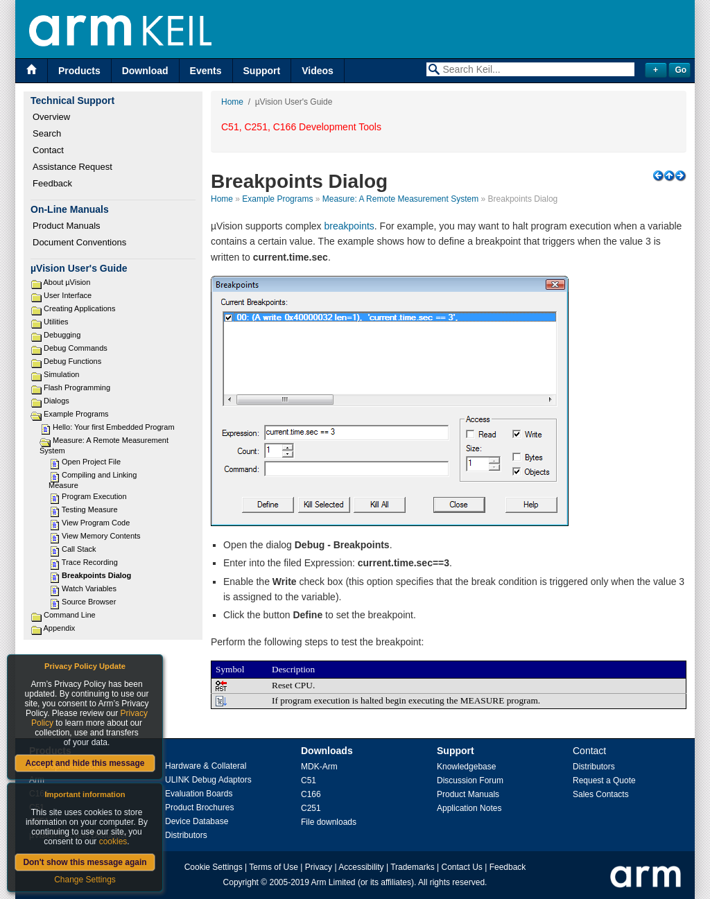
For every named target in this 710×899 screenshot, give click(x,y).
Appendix (59, 628)
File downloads (328, 822)
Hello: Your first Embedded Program (113, 427)
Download (145, 70)
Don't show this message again (84, 862)
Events (206, 70)
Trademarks (412, 867)
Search (47, 133)
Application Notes (469, 808)
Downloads (327, 750)
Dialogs (56, 400)
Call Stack (79, 549)
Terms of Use (273, 867)
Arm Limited (333, 882)
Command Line (70, 615)
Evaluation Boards (198, 793)
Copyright (241, 882)
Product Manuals (67, 225)
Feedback (52, 183)
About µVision (66, 282)
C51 (308, 780)
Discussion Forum (470, 780)
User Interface (68, 295)
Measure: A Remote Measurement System (400, 199)
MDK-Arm (319, 766)
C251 (311, 808)
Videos (318, 70)
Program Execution (94, 496)
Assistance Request (72, 167)
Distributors (186, 835)
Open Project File (91, 461)
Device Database (196, 821)
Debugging (62, 335)
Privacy (318, 867)
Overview (51, 117)
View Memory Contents (101, 536)
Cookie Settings (213, 867)
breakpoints (349, 226)
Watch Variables (89, 588)
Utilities (56, 321)
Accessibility (360, 867)
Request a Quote (604, 780)
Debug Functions (72, 361)
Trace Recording (90, 562)
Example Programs (76, 414)
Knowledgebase (466, 766)
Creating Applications (79, 308)
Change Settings (85, 879)
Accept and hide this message (84, 763)
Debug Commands (75, 348)
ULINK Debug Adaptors (208, 780)
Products (79, 70)
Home (232, 102)
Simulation (61, 374)
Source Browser (89, 601)
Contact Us (462, 867)
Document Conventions (79, 242)
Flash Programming (77, 387)
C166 (311, 794)
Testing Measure (90, 509)
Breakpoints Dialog (96, 575)
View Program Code (96, 522)
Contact (48, 150)
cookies (113, 841)
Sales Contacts (601, 794)
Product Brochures (199, 807)
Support (262, 70)
